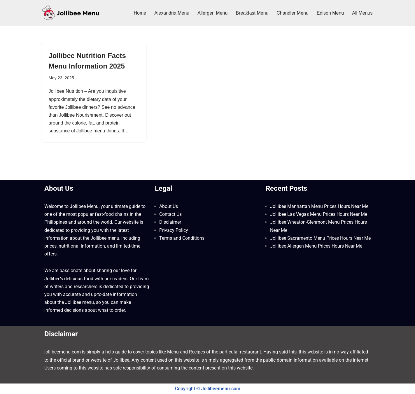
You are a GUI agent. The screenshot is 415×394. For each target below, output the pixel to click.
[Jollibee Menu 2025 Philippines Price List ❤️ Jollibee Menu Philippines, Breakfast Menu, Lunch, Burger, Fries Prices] (70, 12)
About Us (168, 206)
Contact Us (170, 214)
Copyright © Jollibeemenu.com (207, 388)
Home (140, 12)
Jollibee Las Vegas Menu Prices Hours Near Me (318, 214)
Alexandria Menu (171, 12)
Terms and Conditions (181, 238)
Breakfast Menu (252, 12)
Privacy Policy (173, 230)
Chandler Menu (292, 12)
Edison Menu (330, 12)
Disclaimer (170, 222)
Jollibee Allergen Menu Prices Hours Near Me (316, 246)
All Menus (362, 12)
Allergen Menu (212, 12)
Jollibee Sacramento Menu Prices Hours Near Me (320, 238)
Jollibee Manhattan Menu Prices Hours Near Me (319, 206)
